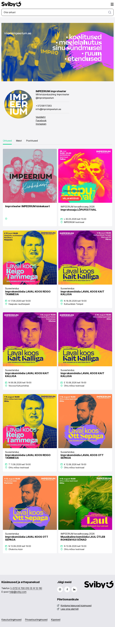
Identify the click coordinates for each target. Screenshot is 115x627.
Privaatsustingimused (36, 619)
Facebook (41, 120)
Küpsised (55, 619)
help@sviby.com (17, 591)
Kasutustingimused (11, 619)
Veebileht (41, 117)
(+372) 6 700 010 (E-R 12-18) (26, 588)
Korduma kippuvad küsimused (74, 605)
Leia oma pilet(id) (68, 609)
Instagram (41, 123)
